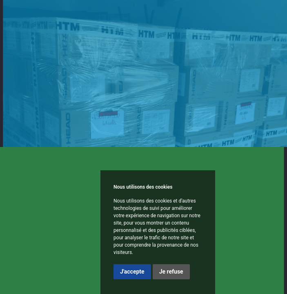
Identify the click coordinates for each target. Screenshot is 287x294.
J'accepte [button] (132, 271)
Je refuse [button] (171, 271)
